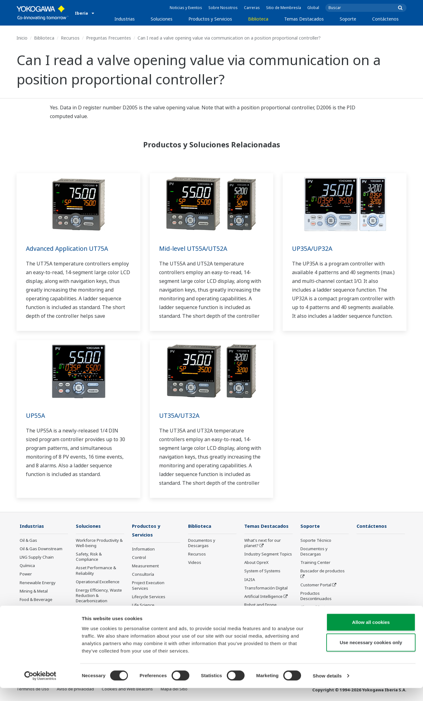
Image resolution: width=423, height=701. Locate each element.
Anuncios (140, 614)
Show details (327, 688)
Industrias (124, 19)
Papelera (28, 608)
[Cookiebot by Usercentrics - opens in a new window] (40, 689)
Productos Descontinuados (316, 596)
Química (27, 566)
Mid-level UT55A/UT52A (194, 248)
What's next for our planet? (262, 543)
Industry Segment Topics (268, 554)
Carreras (252, 7)
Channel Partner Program (316, 609)
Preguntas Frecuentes (108, 38)
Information (143, 549)
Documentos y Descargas (201, 543)
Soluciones (162, 19)
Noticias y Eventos (186, 7)
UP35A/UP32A (312, 248)
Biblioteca (258, 19)
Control (139, 558)
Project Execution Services (148, 585)
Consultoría (143, 575)
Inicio (22, 38)
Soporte (348, 19)
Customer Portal (315, 585)
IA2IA (249, 579)
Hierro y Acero (33, 616)
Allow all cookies (371, 634)
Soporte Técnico (315, 540)
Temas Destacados (304, 19)
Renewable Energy (38, 582)
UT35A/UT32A (180, 415)
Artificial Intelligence (263, 596)
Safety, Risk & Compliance (89, 556)
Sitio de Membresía (283, 7)
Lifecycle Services (148, 597)
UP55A (35, 415)
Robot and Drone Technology (260, 607)
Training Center (315, 562)
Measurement (145, 566)
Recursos (70, 38)
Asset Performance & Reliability (96, 570)
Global (313, 7)
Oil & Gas (28, 540)
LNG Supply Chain (37, 557)
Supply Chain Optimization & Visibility (98, 612)
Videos (194, 562)
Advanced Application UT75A (68, 248)
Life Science (143, 605)
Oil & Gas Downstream (41, 549)
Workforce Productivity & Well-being (99, 543)
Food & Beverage (36, 600)
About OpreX (256, 562)
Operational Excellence (97, 582)
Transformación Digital (266, 588)
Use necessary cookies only (371, 655)
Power (26, 574)
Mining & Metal (34, 591)
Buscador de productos (322, 571)
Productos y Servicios (210, 19)
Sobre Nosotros (223, 7)
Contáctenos (385, 19)
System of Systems (262, 571)
